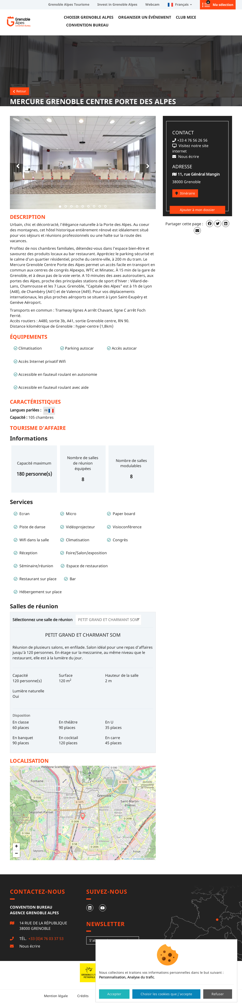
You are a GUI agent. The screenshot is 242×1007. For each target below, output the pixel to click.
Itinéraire (185, 193)
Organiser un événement (144, 17)
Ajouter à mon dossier (197, 209)
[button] (17, 162)
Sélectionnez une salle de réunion (43, 619)
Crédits (83, 996)
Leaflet (125, 859)
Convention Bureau (87, 25)
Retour (19, 91)
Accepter (114, 994)
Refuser (218, 994)
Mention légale (56, 996)
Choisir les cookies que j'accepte (166, 994)
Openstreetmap (139, 859)
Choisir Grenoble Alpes (88, 17)
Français (180, 4)
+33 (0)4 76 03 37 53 (45, 938)
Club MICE (186, 17)
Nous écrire (29, 946)
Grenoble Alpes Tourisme (68, 4)
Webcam (152, 4)
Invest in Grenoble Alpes (117, 4)
